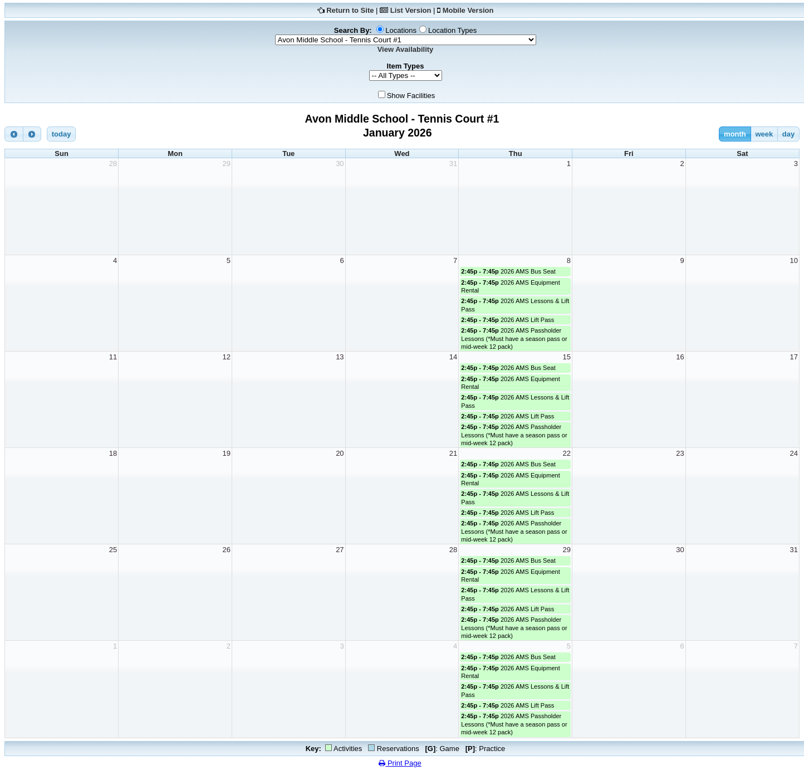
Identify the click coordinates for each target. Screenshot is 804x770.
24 (794, 453)
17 (794, 357)
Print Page (400, 763)
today (61, 134)
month (735, 134)
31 (453, 163)
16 (680, 357)
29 (226, 163)
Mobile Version (468, 10)
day (788, 134)
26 (226, 549)
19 (226, 453)
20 (340, 453)
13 (340, 357)
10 (794, 260)
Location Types (452, 30)
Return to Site (350, 10)
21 (453, 453)
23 (680, 453)
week (764, 134)
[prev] (13, 134)
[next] (32, 134)
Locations (400, 30)
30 (340, 163)
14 (453, 357)
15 (567, 357)
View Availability (406, 49)
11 (113, 357)
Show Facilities (411, 95)
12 (226, 357)
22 (567, 453)
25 (113, 549)
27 (340, 549)
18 (113, 453)
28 (113, 163)
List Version (411, 10)
